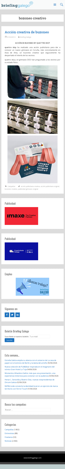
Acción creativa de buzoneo (27, 32)
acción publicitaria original (50, 186)
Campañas (11, 186)
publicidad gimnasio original (28, 189)
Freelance (9, 437)
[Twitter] (12, 314)
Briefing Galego (25, 37)
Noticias (8, 441)
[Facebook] (7, 314)
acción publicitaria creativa (30, 186)
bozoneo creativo (11, 189)
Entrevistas (9, 433)
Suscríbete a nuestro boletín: (17, 336)
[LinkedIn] (17, 314)
